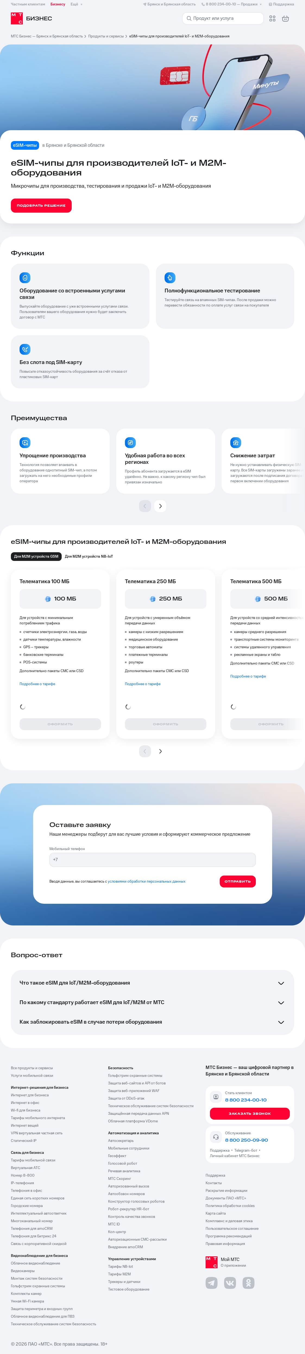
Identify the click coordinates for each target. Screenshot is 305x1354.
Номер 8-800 (22, 1175)
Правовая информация (225, 1244)
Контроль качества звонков (131, 1216)
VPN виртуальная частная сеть (36, 1133)
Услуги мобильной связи (32, 1075)
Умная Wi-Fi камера (27, 1301)
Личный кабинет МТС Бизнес (235, 1156)
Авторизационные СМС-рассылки (137, 1239)
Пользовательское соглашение (232, 1228)
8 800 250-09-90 (246, 1140)
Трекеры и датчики (124, 1282)
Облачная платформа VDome (133, 1121)
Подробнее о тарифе (37, 684)
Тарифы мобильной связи (33, 1160)
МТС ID (114, 1224)
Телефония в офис (26, 1190)
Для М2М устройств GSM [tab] (36, 556)
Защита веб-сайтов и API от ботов (137, 1083)
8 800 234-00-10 (232, 4)
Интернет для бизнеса (30, 1095)
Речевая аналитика (124, 1171)
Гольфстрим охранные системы (38, 1286)
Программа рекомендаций (229, 1236)
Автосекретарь (121, 1141)
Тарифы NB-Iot (120, 1266)
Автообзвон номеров (126, 1194)
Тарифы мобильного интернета (38, 1118)
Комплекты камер (26, 1293)
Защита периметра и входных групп (42, 1309)
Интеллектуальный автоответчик (39, 1213)
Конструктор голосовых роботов (136, 1201)
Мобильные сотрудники (128, 1148)
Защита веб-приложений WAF (133, 1091)
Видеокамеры (23, 1271)
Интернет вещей (25, 1125)
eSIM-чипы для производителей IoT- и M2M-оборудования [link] (179, 36)
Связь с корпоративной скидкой (39, 1244)
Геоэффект (117, 1156)
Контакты (214, 1183)
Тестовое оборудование (128, 1289)
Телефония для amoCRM (31, 1228)
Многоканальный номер (32, 1221)
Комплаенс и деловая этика (229, 1221)
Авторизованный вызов (128, 1186)
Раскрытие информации (226, 1190)
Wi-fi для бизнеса (25, 1110)
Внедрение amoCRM (125, 1247)
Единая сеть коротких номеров (37, 1198)
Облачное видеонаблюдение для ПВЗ (42, 1316)
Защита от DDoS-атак (126, 1098)
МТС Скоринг (119, 1178)
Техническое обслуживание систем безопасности (151, 1106)
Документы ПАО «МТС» (226, 1198)
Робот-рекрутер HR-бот (128, 1209)
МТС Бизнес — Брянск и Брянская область (47, 36)
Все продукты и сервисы (32, 1068)
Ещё (77, 4)
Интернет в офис (25, 1103)
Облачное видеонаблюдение (35, 1263)
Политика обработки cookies (230, 1206)
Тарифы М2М (119, 1274)
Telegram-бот (245, 1150)
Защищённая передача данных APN (138, 1113)
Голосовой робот (122, 1163)
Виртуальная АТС (25, 1168)
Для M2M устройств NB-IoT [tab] (89, 556)
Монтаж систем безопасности (36, 1278)
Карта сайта (216, 1213)
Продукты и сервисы (106, 36)
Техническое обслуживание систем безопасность (53, 1324)
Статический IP (23, 1141)
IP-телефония (22, 1183)
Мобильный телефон (67, 849)
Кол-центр (117, 1232)
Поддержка (220, 1150)
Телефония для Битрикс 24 (33, 1236)
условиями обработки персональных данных (146, 881)
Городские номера (27, 1206)
